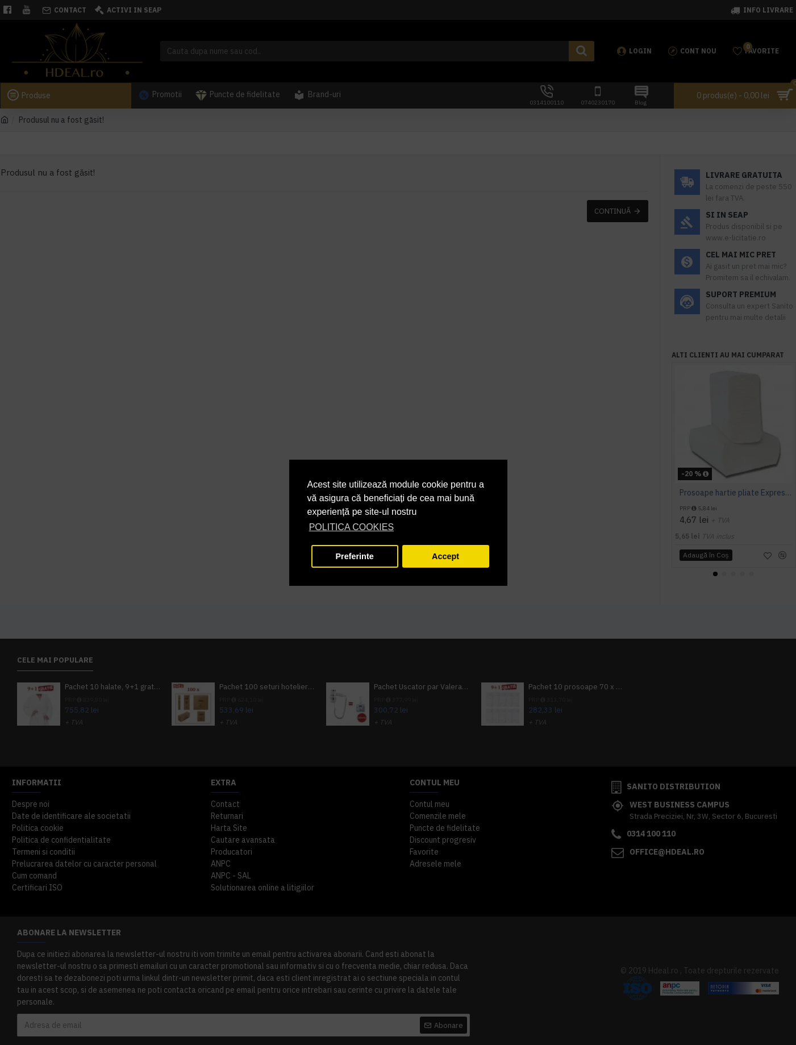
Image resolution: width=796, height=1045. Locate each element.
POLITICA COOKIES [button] (351, 527)
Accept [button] (445, 556)
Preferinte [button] (355, 556)
